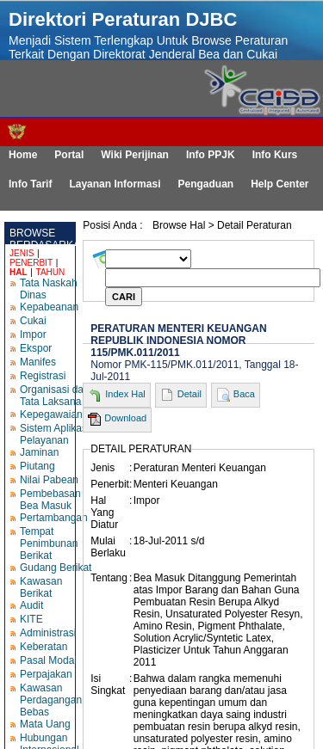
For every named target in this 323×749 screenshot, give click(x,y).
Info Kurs (275, 155)
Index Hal (125, 394)
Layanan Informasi (114, 184)
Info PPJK (210, 155)
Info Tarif (30, 184)
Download (125, 418)
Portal (69, 155)
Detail (189, 394)
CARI (123, 297)
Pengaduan (205, 184)
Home (23, 155)
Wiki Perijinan (135, 155)
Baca (244, 394)
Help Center (279, 184)
